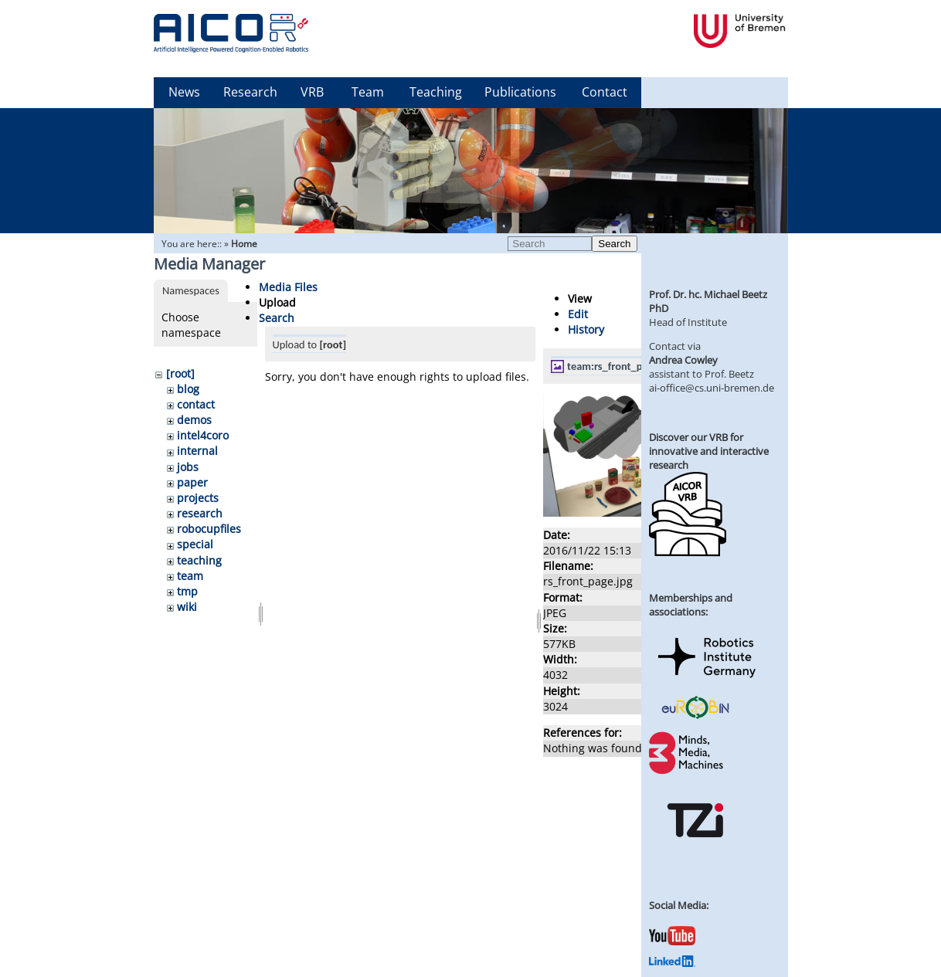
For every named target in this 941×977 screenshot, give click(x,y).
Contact (604, 91)
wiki (187, 606)
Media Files (288, 287)
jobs (188, 467)
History (586, 329)
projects (198, 497)
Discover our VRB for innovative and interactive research (709, 451)
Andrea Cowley (683, 360)
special (195, 544)
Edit (578, 314)
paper (192, 482)
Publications (520, 91)
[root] (180, 373)
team (190, 575)
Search (614, 243)
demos (194, 419)
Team (368, 91)
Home (244, 243)
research (200, 513)
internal (197, 450)
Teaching (435, 91)
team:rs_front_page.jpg (621, 366)
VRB (312, 91)
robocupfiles (209, 528)
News (184, 91)
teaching (199, 560)
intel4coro (203, 435)
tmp (187, 591)
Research (250, 91)
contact (196, 404)
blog (188, 389)
